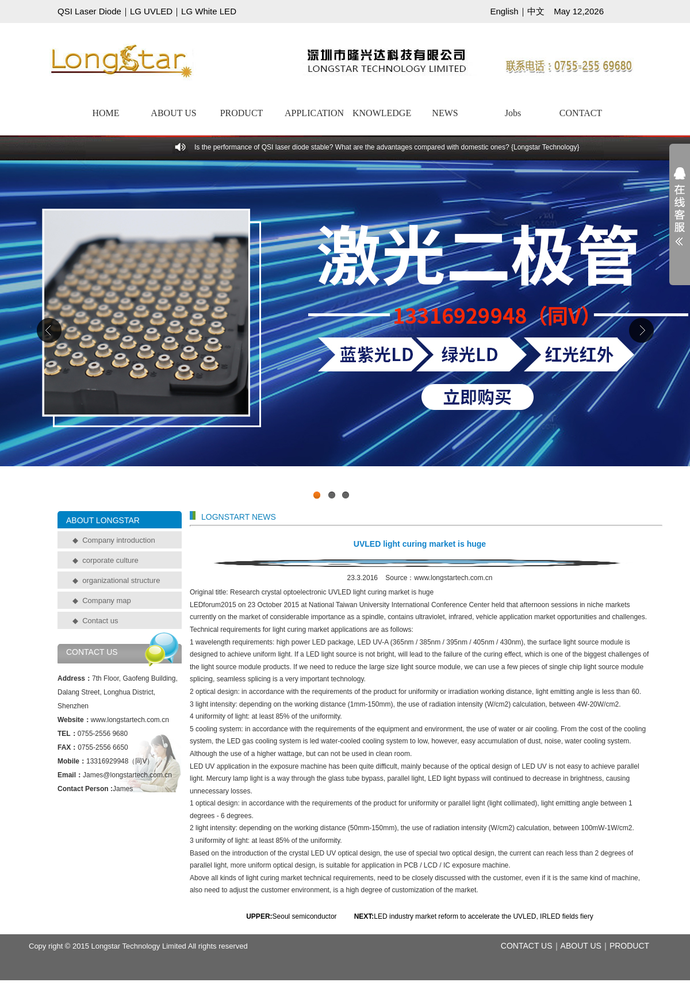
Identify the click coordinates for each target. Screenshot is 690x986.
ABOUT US (173, 113)
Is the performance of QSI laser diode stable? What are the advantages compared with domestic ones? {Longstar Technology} (387, 147)
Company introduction (118, 540)
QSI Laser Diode (89, 11)
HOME (105, 113)
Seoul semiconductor (306, 916)
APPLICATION (314, 113)
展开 (679, 213)
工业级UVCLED (345, 332)
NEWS (445, 113)
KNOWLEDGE (381, 113)
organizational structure (121, 580)
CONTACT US (527, 945)
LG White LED (208, 11)
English (504, 11)
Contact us (100, 620)
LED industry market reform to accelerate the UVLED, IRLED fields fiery (483, 916)
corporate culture (110, 560)
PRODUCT (241, 113)
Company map (106, 600)
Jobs (513, 113)
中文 (536, 11)
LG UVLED (151, 11)
